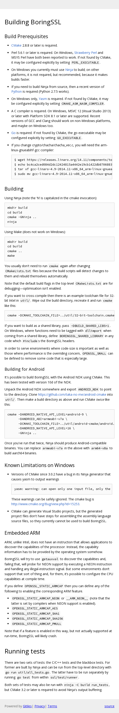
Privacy (39, 706)
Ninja (69, 69)
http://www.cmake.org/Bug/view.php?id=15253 (45, 504)
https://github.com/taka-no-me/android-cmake (72, 394)
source (109, 706)
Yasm (43, 99)
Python (16, 91)
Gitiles (27, 706)
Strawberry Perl (85, 52)
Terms (52, 706)
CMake (16, 45)
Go (13, 133)
